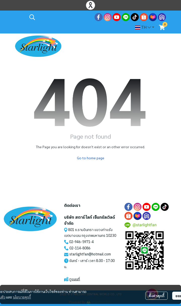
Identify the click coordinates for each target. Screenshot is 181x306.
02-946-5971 (79, 242)
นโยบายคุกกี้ (22, 297)
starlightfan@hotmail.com (90, 254)
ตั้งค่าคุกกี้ (156, 295)
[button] (59, 17)
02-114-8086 (79, 248)
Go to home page (90, 158)
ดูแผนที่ (74, 279)
